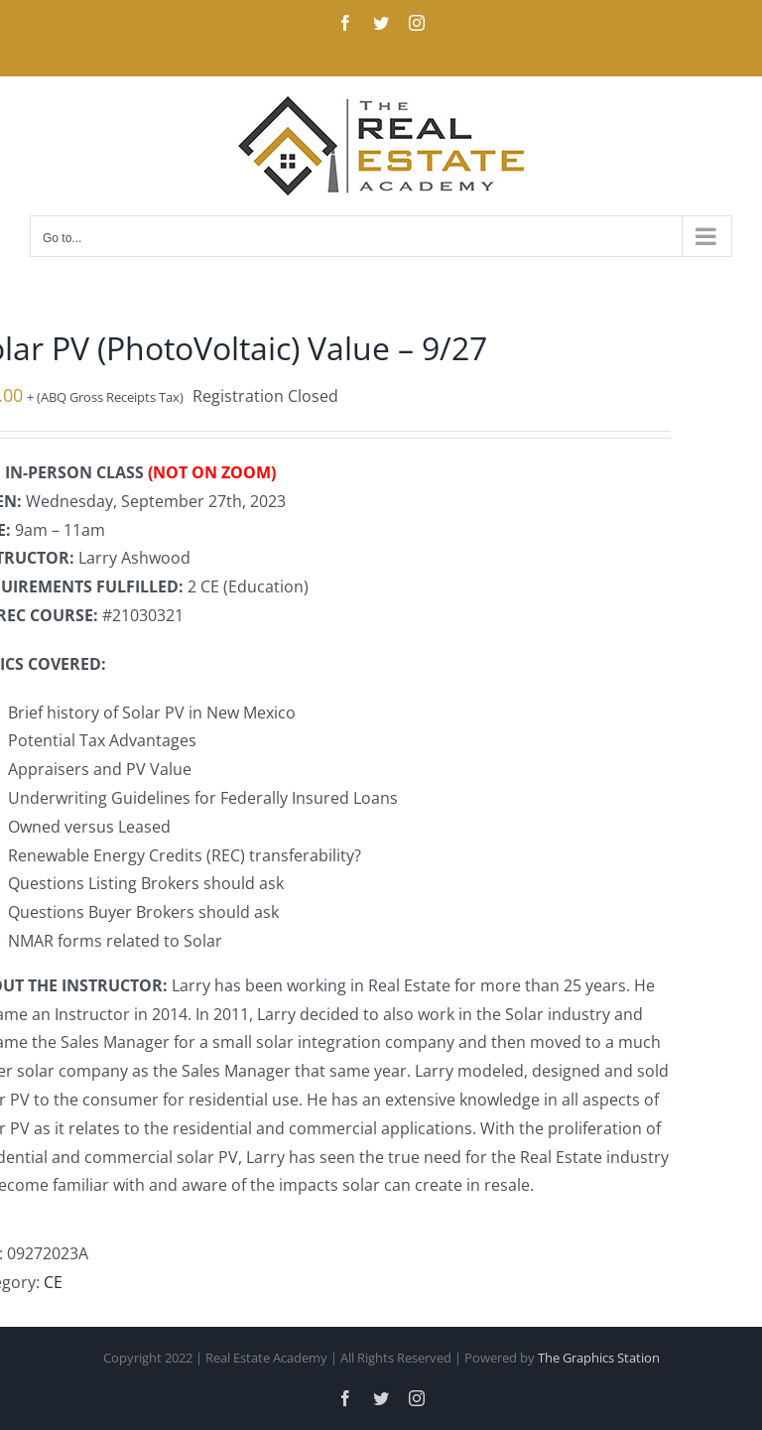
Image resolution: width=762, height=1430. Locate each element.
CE (53, 1282)
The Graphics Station (599, 1357)
